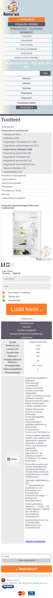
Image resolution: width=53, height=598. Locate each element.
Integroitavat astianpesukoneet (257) (21, 145)
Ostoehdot (26, 36)
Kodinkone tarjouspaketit (14, 175)
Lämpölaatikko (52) (12, 172)
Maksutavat (26, 53)
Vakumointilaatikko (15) (14, 168)
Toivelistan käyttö (26, 103)
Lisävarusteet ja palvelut (13, 198)
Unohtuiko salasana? (31, 30)
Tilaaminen (26, 93)
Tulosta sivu (11, 296)
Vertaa (6, 286)
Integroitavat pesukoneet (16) (17, 160)
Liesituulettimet (9, 179)
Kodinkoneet (8, 127)
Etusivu (26, 78)
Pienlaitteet (7, 187)
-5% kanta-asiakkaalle (26, 49)
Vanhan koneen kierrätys (26, 57)
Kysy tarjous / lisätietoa (16, 292)
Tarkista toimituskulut (35, 541)
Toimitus (26, 88)
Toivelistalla (26, 107)
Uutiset (26, 83)
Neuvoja (6, 194)
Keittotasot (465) (11, 138)
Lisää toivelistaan (10, 279)
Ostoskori (26, 19)
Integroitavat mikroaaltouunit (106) (20, 142)
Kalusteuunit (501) (12, 134)
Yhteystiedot (26, 40)
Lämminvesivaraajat (11, 183)
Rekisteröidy (18, 28)
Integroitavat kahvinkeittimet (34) (19, 164)
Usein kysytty (26, 45)
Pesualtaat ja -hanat (11, 190)
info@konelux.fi (13, 583)
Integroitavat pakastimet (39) (17, 153)
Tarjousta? (26, 98)
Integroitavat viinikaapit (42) (16, 157)
